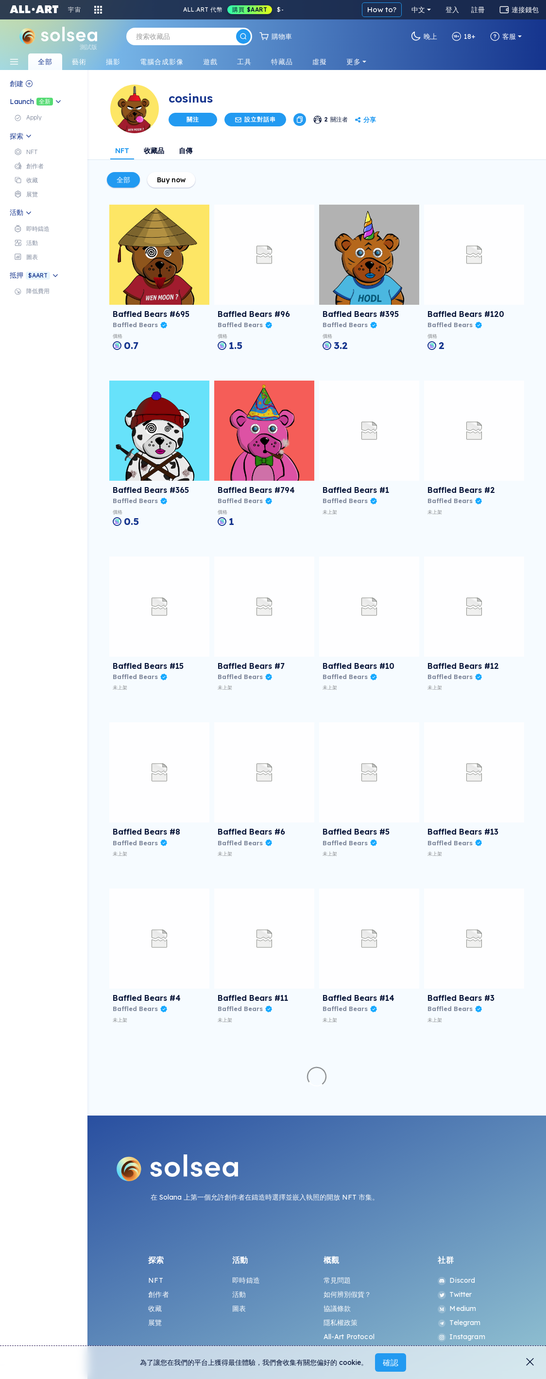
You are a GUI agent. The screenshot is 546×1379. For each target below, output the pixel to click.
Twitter (455, 1294)
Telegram (459, 1322)
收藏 (155, 1308)
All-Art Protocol (349, 1336)
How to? (381, 9)
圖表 (239, 1308)
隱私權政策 (341, 1322)
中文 (418, 9)
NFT (122, 150)
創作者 (158, 1294)
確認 (390, 1362)
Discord (456, 1280)
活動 (239, 1294)
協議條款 (337, 1308)
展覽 (155, 1322)
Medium (457, 1308)
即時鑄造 (246, 1280)
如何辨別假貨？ (348, 1294)
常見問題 (337, 1280)
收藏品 (154, 150)
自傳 (185, 150)
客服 (503, 36)
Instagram (461, 1337)
